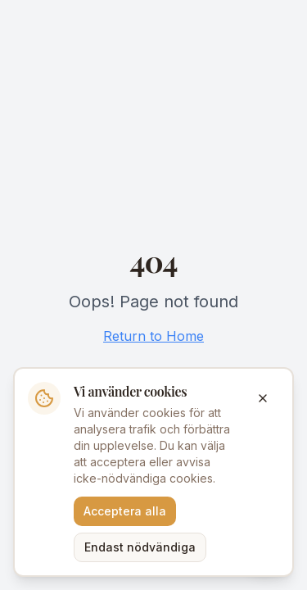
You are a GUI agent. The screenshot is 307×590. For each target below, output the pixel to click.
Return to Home (153, 336)
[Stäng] (262, 398)
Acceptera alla (125, 511)
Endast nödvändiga (140, 547)
